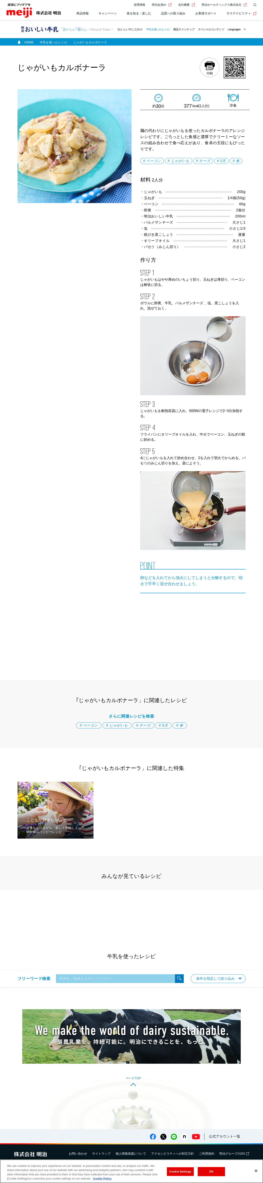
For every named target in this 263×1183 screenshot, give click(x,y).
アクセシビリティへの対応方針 (172, 1153)
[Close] (256, 1171)
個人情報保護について (131, 1153)
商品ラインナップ (183, 29)
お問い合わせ (78, 1153)
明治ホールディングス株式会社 (224, 4)
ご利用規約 (206, 1153)
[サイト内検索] (253, 4)
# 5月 (221, 161)
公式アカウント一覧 (224, 1136)
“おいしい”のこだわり (130, 29)
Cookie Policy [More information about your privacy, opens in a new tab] (102, 1178)
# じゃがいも (178, 161)
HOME (29, 42)
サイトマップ (101, 1153)
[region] (131, 1171)
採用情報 (139, 4)
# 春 (236, 161)
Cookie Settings (180, 1171)
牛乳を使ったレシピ (158, 29)
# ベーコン (152, 161)
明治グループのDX (234, 1153)
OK (211, 1171)
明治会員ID (162, 4)
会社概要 (186, 4)
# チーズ (203, 161)
